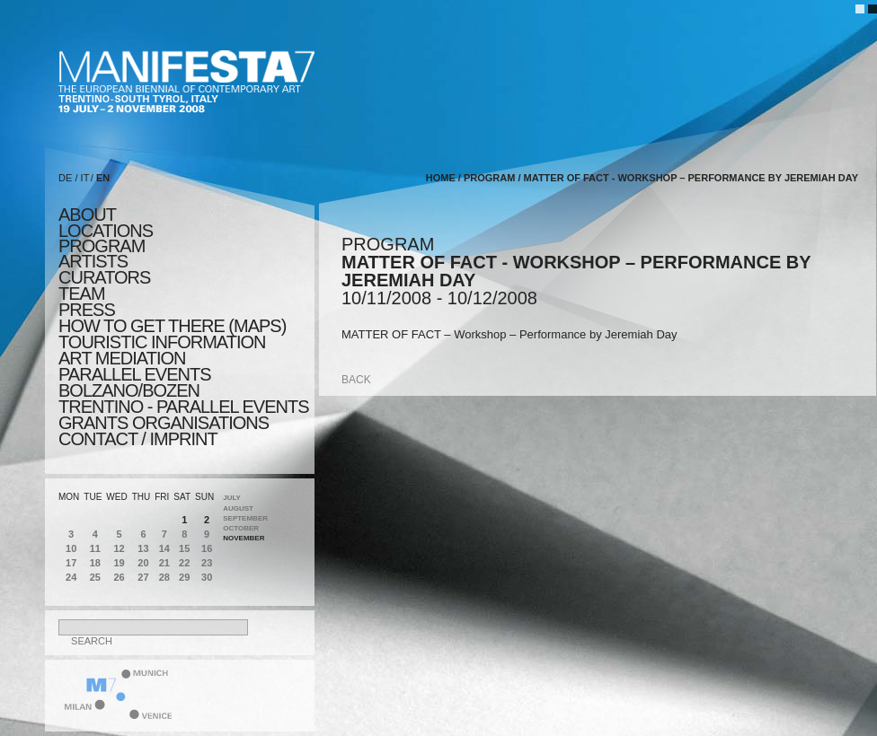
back (356, 379)
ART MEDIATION (121, 358)
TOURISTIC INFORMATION (161, 342)
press (86, 310)
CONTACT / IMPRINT (137, 439)
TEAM (81, 293)
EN (103, 177)
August (238, 508)
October (241, 528)
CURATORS (104, 277)
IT (85, 177)
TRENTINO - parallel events (183, 407)
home (441, 177)
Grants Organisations (163, 423)
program (101, 246)
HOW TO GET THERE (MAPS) (172, 326)
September (245, 518)
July (232, 498)
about (87, 214)
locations (105, 231)
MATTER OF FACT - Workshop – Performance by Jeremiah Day (691, 177)
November (243, 538)
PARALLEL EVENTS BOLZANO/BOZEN (134, 382)
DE (65, 177)
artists (93, 261)
